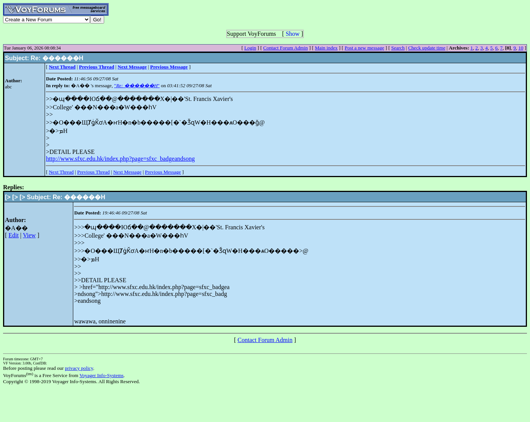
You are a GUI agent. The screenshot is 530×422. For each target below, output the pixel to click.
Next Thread (61, 172)
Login (250, 48)
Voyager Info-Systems (101, 375)
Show (293, 33)
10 (520, 48)
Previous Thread (93, 172)
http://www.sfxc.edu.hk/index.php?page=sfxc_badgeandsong (120, 158)
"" (136, 85)
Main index (326, 48)
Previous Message (163, 172)
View (29, 235)
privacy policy (79, 368)
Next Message (127, 172)
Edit (13, 235)
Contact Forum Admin (285, 48)
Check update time (426, 48)
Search (397, 48)
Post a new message (364, 48)
